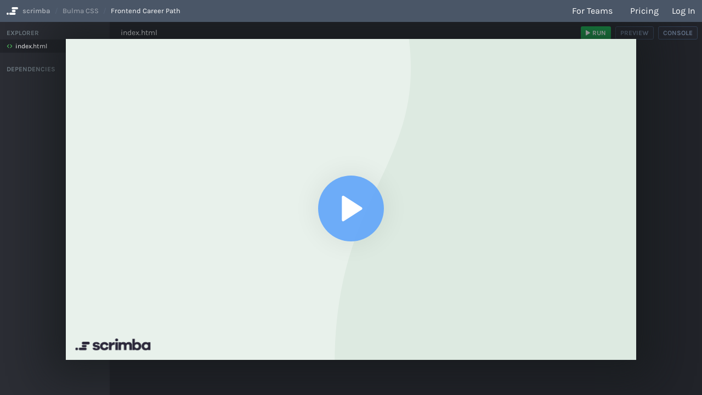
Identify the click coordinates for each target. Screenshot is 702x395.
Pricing (644, 10)
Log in (683, 10)
